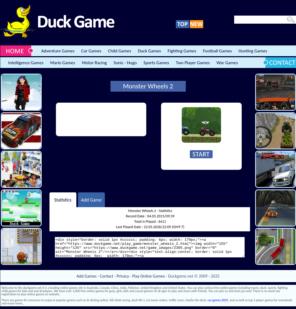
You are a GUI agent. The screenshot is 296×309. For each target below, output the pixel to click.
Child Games (119, 51)
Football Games (217, 51)
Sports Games (156, 63)
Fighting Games (182, 51)
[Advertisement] (78, 119)
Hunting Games (252, 51)
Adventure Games (58, 51)
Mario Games (62, 63)
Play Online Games (148, 276)
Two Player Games (193, 63)
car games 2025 (218, 300)
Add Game (91, 199)
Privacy (123, 276)
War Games (227, 63)
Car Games (91, 51)
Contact (106, 276)
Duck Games (149, 51)
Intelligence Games (26, 63)
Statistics (62, 199)
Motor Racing (94, 63)
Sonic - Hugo (125, 63)
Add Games (87, 276)
